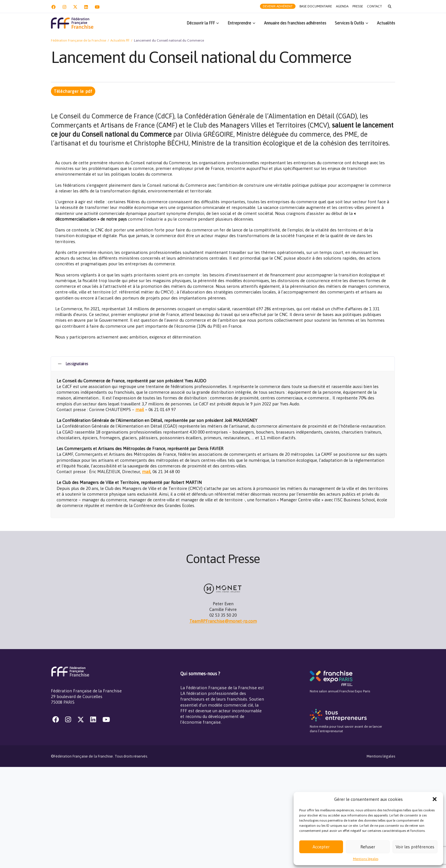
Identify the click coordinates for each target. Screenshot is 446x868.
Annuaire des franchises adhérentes (295, 23)
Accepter (321, 846)
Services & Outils (349, 23)
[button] (434, 799)
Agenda (342, 6)
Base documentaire (316, 6)
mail (139, 409)
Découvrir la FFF (201, 23)
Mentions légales (365, 859)
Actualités (386, 23)
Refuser (367, 846)
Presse (357, 6)
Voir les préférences (415, 846)
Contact (374, 6)
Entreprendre (239, 23)
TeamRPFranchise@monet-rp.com (223, 621)
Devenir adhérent (278, 6)
